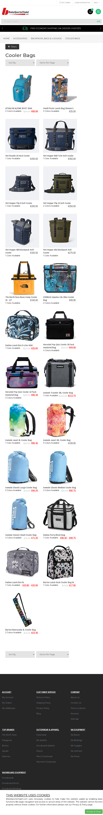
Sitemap (75, 719)
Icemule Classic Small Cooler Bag (20, 534)
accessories (20, 38)
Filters (12, 47)
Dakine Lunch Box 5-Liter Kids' (19, 345)
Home (6, 38)
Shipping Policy (43, 703)
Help (96, 2)
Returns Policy (43, 697)
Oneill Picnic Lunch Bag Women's (58, 108)
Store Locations (78, 708)
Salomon (6, 756)
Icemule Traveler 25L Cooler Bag (58, 392)
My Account (7, 697)
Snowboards (8, 778)
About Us (75, 697)
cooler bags (72, 38)
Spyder (5, 751)
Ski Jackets (41, 740)
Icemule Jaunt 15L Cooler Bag (57, 440)
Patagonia (7, 740)
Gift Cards (64, 2)
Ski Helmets (76, 751)
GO (98, 21)
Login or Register (82, 2)
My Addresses (8, 708)
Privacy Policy (42, 708)
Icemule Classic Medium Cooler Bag (59, 487)
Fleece (39, 751)
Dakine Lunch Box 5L (14, 582)
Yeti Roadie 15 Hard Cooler (17, 155)
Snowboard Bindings (11, 788)
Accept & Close (94, 811)
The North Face (9, 735)
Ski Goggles (76, 745)
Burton (5, 745)
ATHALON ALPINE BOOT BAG (18, 108)
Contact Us (76, 703)
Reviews (75, 713)
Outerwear (41, 735)
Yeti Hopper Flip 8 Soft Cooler (18, 203)
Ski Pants (75, 756)
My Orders (7, 703)
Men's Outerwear (44, 756)
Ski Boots (75, 735)
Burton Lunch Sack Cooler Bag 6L (58, 582)
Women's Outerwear (46, 762)
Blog (38, 713)
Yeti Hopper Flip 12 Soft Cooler (57, 203)
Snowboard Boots (10, 783)
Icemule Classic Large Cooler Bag (21, 487)
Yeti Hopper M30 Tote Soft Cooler (58, 155)
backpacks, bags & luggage (46, 38)
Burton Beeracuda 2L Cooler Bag (20, 629)
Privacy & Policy (79, 804)
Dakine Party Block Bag (54, 534)
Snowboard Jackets (45, 745)
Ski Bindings (76, 740)
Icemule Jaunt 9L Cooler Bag (18, 440)
